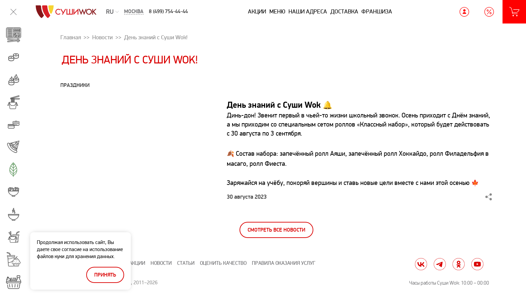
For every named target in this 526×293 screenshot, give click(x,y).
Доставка (344, 11)
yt (477, 264)
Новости (161, 263)
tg (440, 264)
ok (459, 264)
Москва (134, 11)
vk (421, 264)
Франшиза (376, 11)
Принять (105, 275)
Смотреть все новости (276, 230)
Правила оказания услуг (283, 263)
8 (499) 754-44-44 (168, 11)
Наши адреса (307, 11)
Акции (257, 11)
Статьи (186, 263)
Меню (277, 11)
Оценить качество (223, 263)
